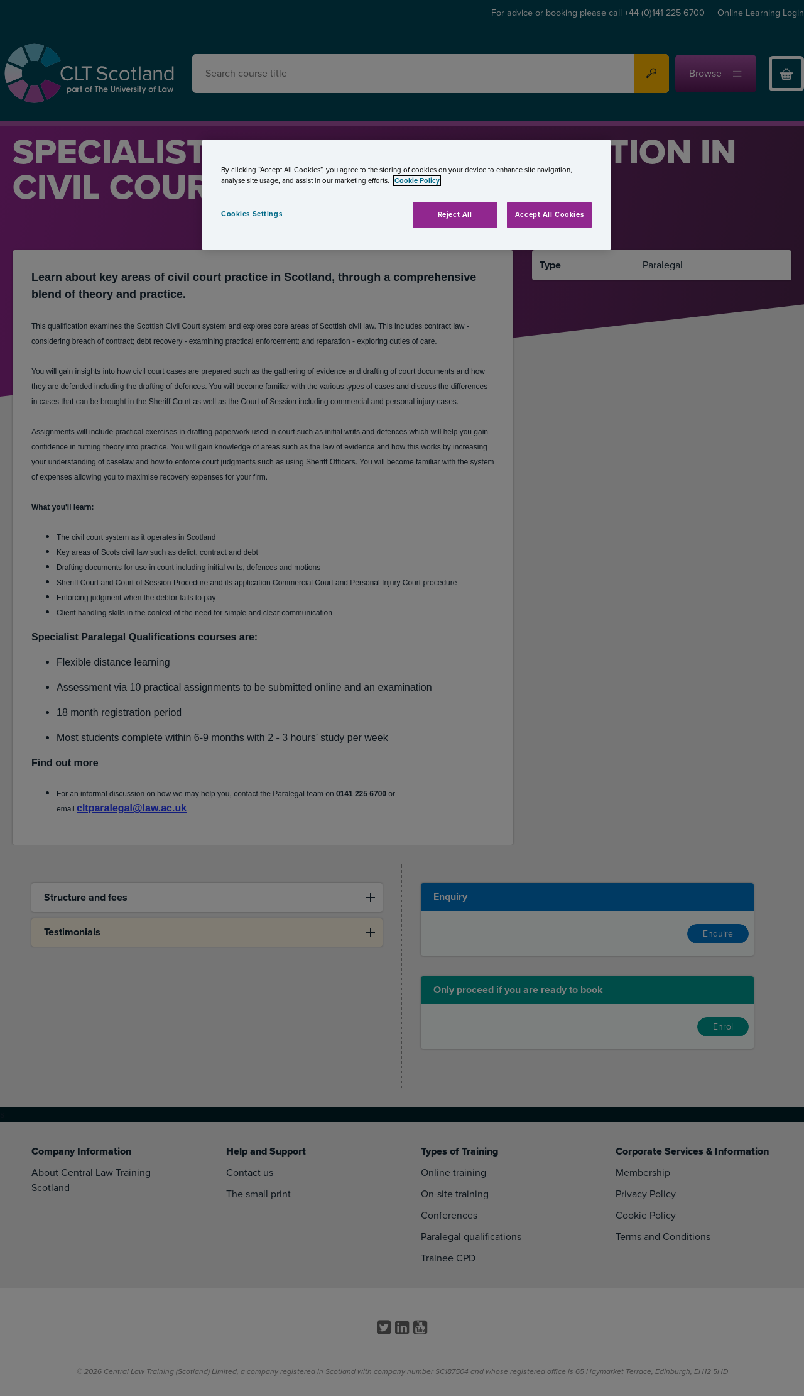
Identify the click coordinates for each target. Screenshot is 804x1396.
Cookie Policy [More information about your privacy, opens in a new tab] (417, 181)
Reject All (455, 215)
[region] (406, 195)
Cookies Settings (251, 214)
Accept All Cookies (549, 215)
